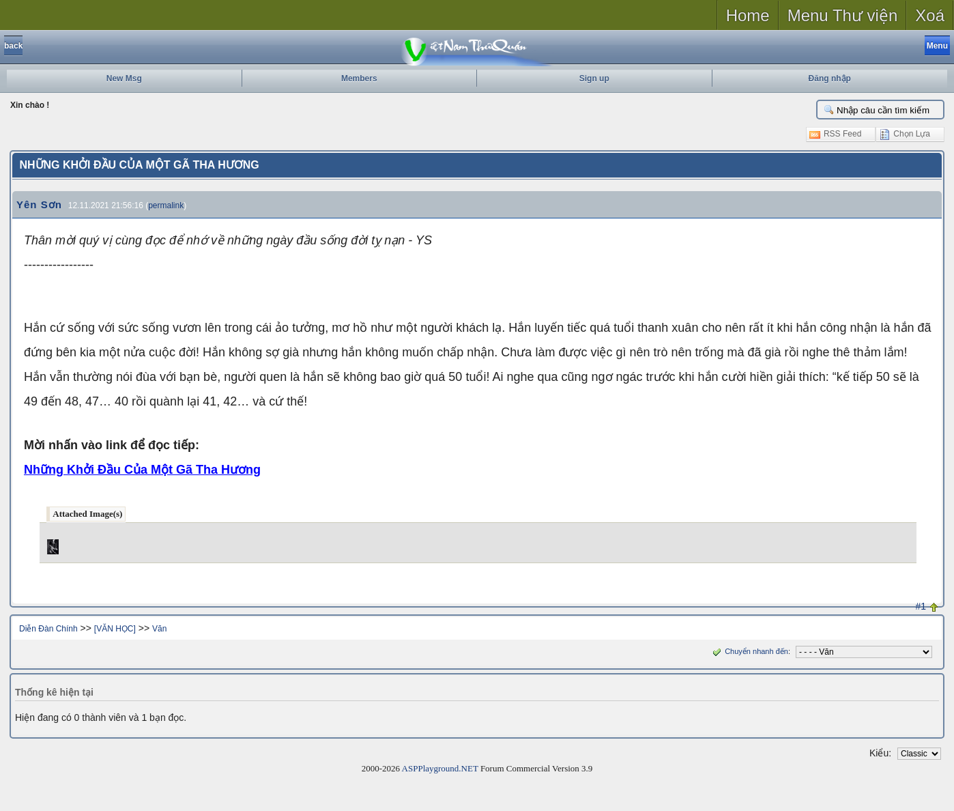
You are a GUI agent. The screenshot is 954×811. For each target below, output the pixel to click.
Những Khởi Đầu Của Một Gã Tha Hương (142, 469)
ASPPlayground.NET (440, 768)
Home (748, 15)
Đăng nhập (830, 78)
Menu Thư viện (842, 15)
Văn (159, 629)
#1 (921, 606)
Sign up (594, 78)
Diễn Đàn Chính (48, 629)
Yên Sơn (39, 204)
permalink (166, 205)
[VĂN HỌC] (115, 629)
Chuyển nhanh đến (749, 651)
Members (359, 78)
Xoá (929, 15)
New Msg (124, 78)
